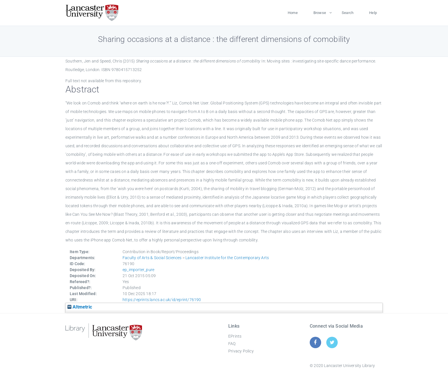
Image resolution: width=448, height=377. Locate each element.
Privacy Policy (241, 351)
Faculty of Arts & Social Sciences (152, 257)
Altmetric (79, 307)
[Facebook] (315, 342)
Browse (319, 13)
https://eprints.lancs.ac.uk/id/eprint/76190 (162, 299)
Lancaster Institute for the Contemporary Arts (227, 257)
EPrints (234, 336)
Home (293, 13)
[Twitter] (332, 342)
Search (347, 13)
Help (373, 13)
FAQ (232, 343)
